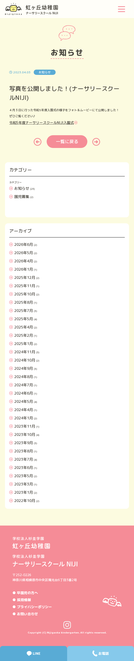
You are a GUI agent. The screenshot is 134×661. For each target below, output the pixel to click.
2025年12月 (24, 277)
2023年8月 (23, 451)
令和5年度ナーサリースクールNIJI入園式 (41, 122)
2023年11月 (24, 426)
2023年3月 (23, 484)
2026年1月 (23, 269)
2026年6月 (23, 244)
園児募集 (21, 196)
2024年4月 (23, 409)
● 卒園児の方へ (25, 592)
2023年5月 (23, 475)
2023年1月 (23, 492)
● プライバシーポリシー (32, 606)
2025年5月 (23, 318)
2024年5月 (23, 401)
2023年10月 (24, 434)
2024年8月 (23, 376)
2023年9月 (23, 442)
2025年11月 (24, 285)
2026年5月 (23, 252)
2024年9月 (23, 368)
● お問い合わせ (25, 613)
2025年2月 (23, 335)
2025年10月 (24, 294)
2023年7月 (23, 459)
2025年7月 (23, 310)
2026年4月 (23, 261)
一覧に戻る (67, 141)
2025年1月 (23, 343)
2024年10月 (24, 360)
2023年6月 (23, 467)
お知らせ (21, 188)
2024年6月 (23, 393)
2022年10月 (24, 500)
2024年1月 (23, 418)
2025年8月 (23, 302)
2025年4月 (23, 327)
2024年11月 (24, 352)
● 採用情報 (21, 599)
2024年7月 (23, 385)
